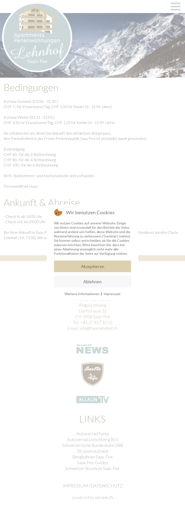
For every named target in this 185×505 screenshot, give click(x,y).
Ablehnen (92, 281)
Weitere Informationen (82, 294)
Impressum (112, 294)
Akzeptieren (92, 266)
